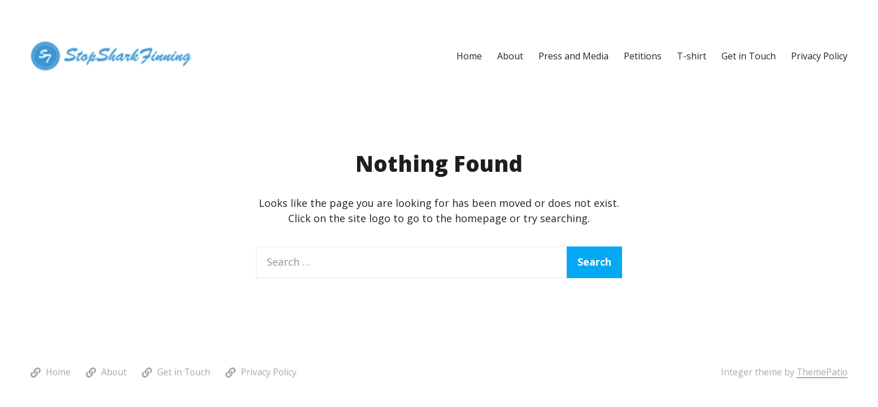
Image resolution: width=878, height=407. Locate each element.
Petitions (643, 56)
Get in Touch (748, 56)
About (510, 56)
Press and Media (573, 56)
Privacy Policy (819, 56)
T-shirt (691, 56)
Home (469, 56)
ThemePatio (822, 372)
